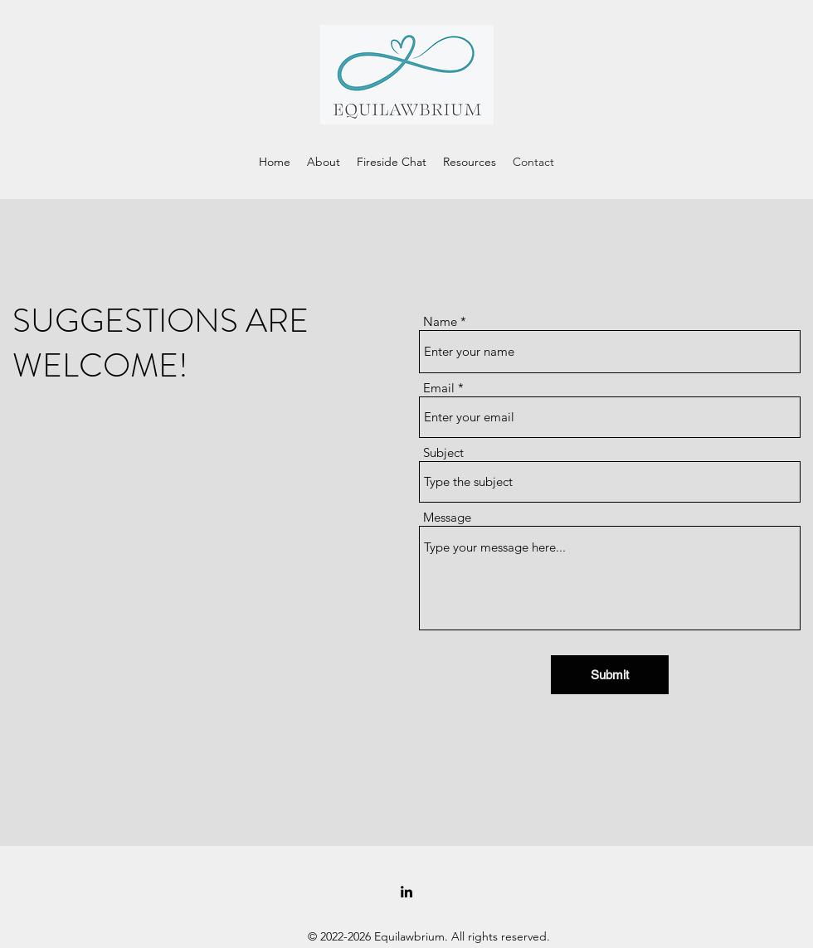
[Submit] (610, 674)
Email (439, 388)
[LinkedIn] (406, 891)
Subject (443, 452)
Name (440, 321)
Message (447, 517)
